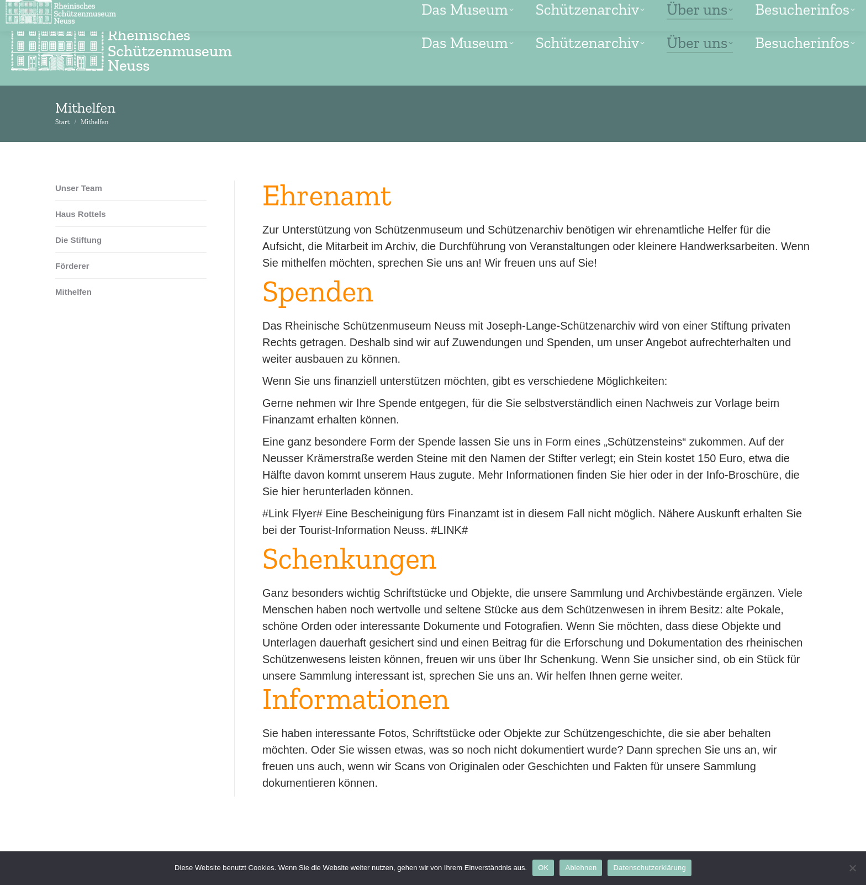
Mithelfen (73, 291)
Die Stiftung (78, 240)
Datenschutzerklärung (649, 867)
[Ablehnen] (852, 867)
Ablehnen (580, 867)
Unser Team (78, 188)
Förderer (72, 266)
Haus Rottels (80, 214)
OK (543, 867)
